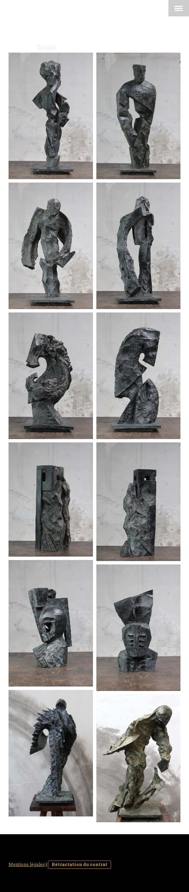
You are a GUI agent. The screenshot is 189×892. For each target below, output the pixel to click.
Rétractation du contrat (79, 864)
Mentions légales (27, 864)
